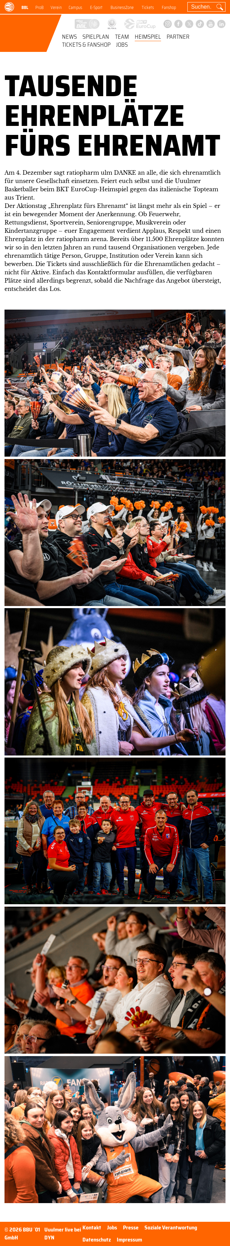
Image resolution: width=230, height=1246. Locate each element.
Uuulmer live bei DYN (62, 1234)
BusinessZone (122, 8)
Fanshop (169, 8)
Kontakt (91, 1227)
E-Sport (96, 8)
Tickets (148, 8)
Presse (131, 1227)
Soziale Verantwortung (170, 1227)
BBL (24, 8)
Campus (75, 8)
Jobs (122, 45)
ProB (39, 8)
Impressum (129, 1239)
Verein (56, 8)
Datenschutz (96, 1239)
